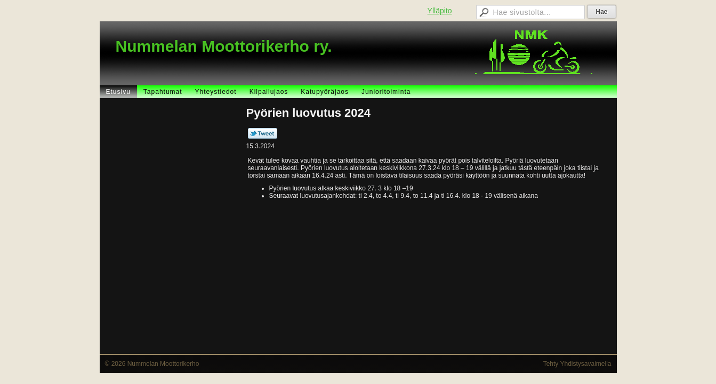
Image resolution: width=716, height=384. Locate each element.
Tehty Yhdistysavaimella (577, 363)
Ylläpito (440, 10)
